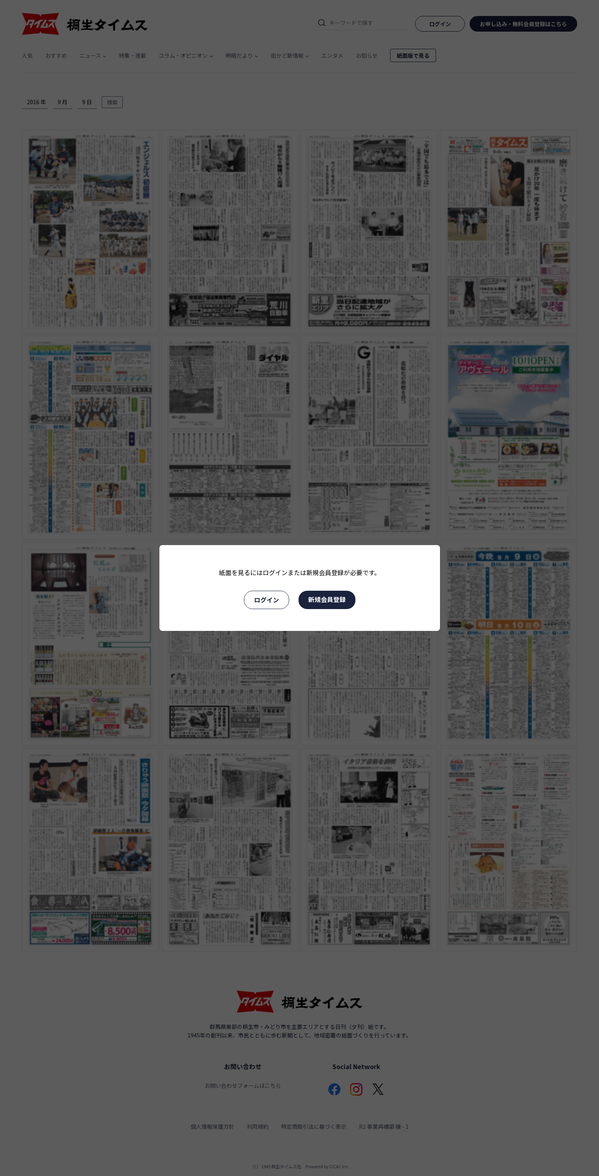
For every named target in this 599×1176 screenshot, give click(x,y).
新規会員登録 (327, 599)
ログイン (266, 599)
